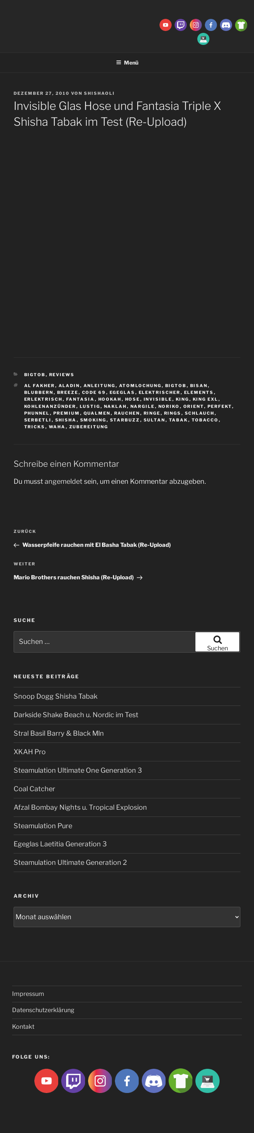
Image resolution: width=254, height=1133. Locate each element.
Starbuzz (125, 420)
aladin (69, 385)
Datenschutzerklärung (43, 1010)
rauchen (127, 413)
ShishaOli (99, 93)
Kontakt (23, 1026)
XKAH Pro (30, 752)
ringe (152, 413)
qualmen (97, 413)
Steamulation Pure (43, 826)
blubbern (39, 392)
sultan (155, 420)
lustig (90, 406)
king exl (205, 399)
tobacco (205, 420)
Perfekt (220, 406)
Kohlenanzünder (50, 406)
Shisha (66, 420)
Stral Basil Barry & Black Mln (59, 733)
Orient (193, 406)
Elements (199, 392)
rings (172, 413)
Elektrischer (160, 392)
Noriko (169, 406)
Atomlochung (140, 385)
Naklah (115, 406)
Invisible (158, 399)
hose (132, 399)
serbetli (38, 420)
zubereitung (88, 426)
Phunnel (37, 413)
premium (66, 413)
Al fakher (39, 385)
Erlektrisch (43, 399)
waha (57, 426)
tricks (34, 426)
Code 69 (94, 392)
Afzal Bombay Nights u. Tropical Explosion (80, 807)
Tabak (178, 420)
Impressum (28, 993)
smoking (93, 420)
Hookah (110, 399)
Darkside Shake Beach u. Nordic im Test (76, 715)
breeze (68, 392)
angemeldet (63, 481)
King (182, 399)
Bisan (199, 385)
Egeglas (122, 392)
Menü (127, 62)
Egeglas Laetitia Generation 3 (60, 844)
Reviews (62, 374)
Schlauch (200, 413)
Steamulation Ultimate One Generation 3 (78, 770)
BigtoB (35, 374)
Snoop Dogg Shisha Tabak (56, 696)
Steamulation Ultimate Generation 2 (70, 862)
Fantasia (80, 399)
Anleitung (100, 385)
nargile (142, 406)
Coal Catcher (34, 789)
